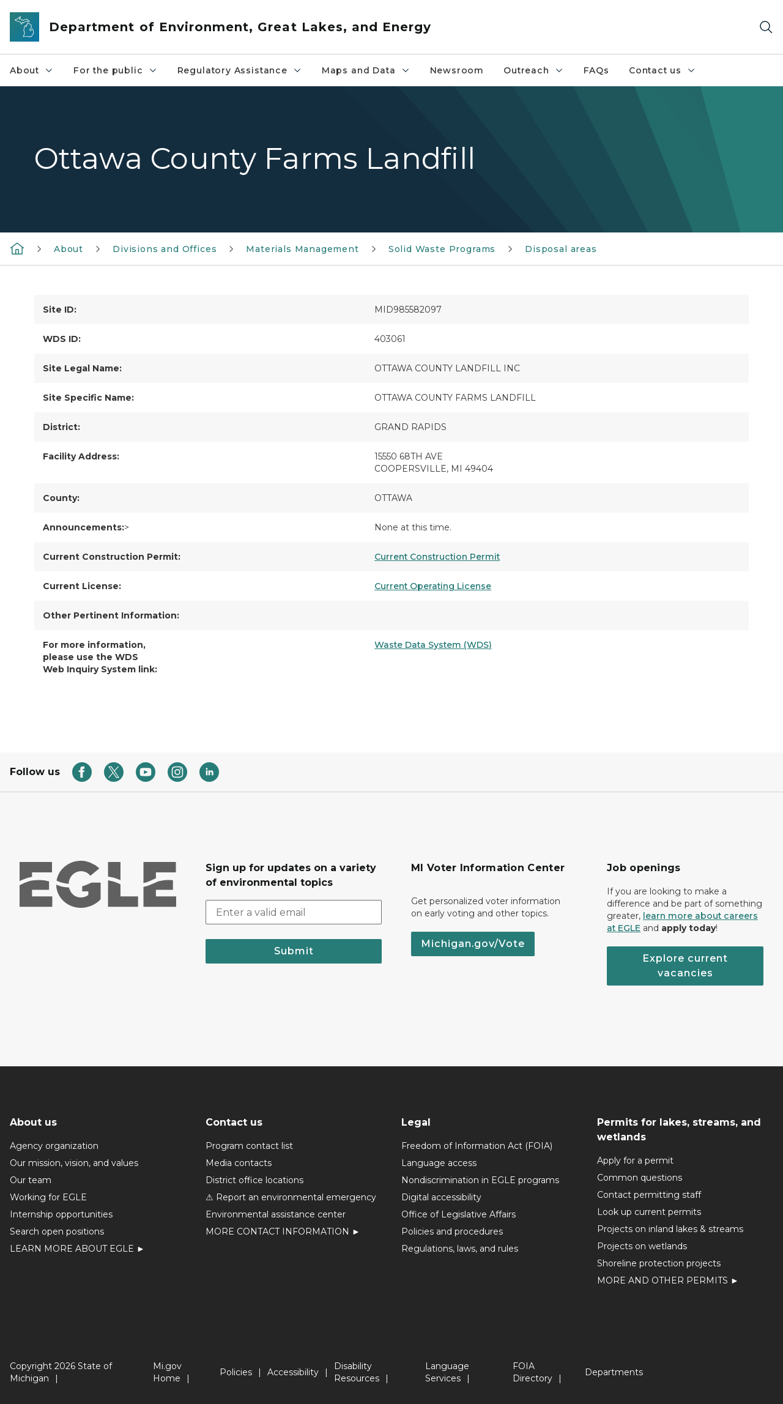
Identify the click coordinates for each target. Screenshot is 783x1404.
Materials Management (302, 248)
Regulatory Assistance (239, 70)
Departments (614, 1372)
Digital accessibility (441, 1197)
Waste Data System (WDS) (433, 644)
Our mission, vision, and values (74, 1162)
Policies (236, 1372)
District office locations (254, 1180)
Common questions (639, 1177)
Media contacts (239, 1162)
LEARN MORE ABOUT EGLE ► (77, 1248)
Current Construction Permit (437, 556)
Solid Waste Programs (441, 248)
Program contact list (249, 1145)
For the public (115, 70)
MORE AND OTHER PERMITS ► (668, 1280)
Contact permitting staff (649, 1194)
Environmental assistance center (276, 1214)
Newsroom (457, 70)
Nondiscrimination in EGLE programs (480, 1180)
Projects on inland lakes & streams (670, 1229)
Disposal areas (560, 248)
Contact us (662, 70)
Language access (439, 1162)
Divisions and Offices (165, 248)
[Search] (766, 27)
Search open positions (57, 1231)
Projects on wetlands (642, 1246)
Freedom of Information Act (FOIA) (476, 1145)
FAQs (596, 70)
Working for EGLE (48, 1197)
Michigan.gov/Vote (473, 943)
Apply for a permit (635, 1160)
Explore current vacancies (685, 966)
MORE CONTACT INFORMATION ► (283, 1231)
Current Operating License (432, 586)
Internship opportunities (61, 1214)
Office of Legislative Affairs (458, 1214)
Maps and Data (366, 70)
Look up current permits (649, 1211)
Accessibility (293, 1372)
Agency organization (54, 1145)
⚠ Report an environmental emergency (291, 1197)
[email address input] (294, 912)
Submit (294, 951)
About (32, 70)
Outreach (533, 70)
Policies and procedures (452, 1231)
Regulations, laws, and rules (459, 1248)
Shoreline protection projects (659, 1263)
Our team (30, 1180)
